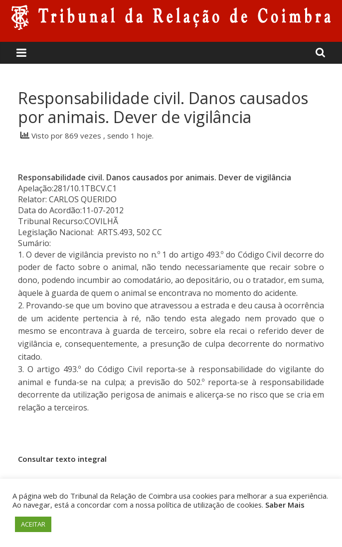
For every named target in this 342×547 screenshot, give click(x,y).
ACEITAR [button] (33, 524)
